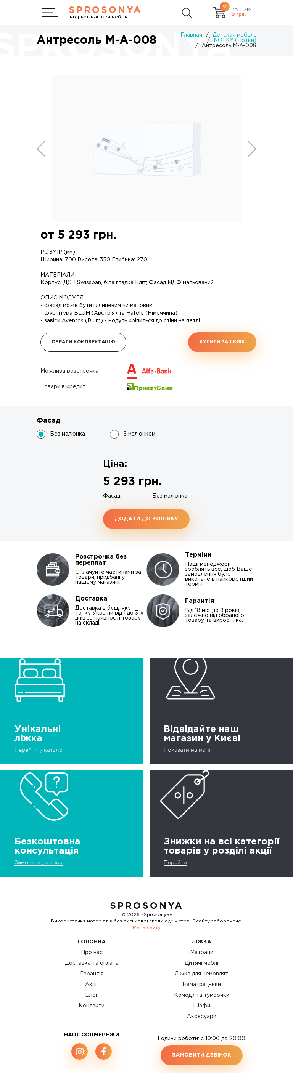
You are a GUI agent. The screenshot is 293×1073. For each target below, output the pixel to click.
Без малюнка (67, 434)
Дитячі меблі (201, 963)
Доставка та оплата (92, 963)
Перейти (175, 862)
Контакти (92, 1006)
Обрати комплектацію (83, 342)
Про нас (92, 952)
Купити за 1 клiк (222, 342)
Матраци (201, 952)
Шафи (201, 1006)
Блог (91, 995)
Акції (91, 984)
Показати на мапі (187, 750)
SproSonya (147, 906)
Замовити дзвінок (38, 862)
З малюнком (139, 434)
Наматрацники (201, 984)
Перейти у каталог (39, 750)
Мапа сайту (147, 928)
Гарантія (91, 974)
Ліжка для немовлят (201, 974)
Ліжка (201, 942)
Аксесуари (201, 1016)
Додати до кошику (146, 519)
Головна (91, 942)
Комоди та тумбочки (201, 995)
